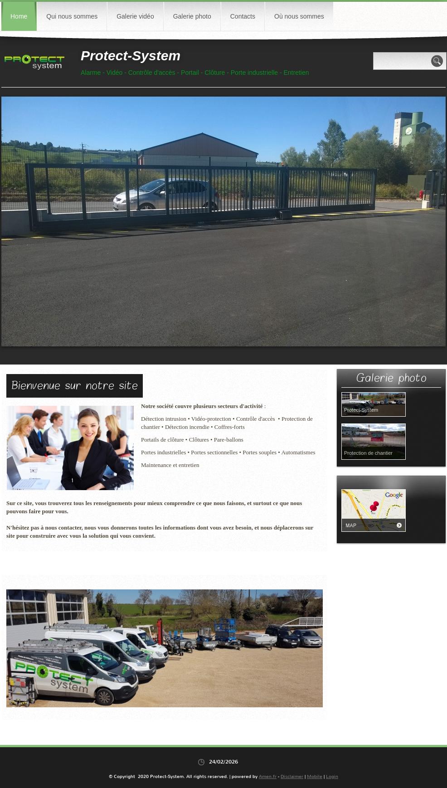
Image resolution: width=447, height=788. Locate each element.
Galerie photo (192, 16)
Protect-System (130, 55)
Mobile (314, 776)
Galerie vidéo (135, 16)
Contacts (242, 16)
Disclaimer (292, 776)
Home (18, 16)
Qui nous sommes (71, 16)
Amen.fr (268, 776)
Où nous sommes (299, 16)
